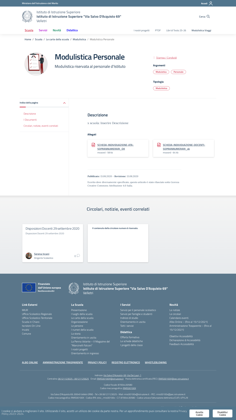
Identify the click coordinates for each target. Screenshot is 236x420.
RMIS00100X (129, 388)
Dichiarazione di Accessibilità (184, 340)
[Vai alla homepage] (27, 16)
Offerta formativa (129, 337)
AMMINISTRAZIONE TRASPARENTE (63, 362)
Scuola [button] (29, 30)
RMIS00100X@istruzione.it (110, 378)
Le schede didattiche (131, 341)
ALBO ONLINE (30, 362)
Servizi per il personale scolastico (138, 310)
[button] (44, 102)
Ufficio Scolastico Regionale (37, 314)
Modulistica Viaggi (201, 30)
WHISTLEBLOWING (156, 362)
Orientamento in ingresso (85, 353)
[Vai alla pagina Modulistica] (79, 39)
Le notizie (174, 310)
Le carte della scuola (82, 318)
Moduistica (161, 71)
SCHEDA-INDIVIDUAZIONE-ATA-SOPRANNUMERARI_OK (115, 147)
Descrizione (30, 114)
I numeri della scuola (82, 330)
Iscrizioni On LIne (31, 326)
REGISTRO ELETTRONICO (126, 362)
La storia (75, 334)
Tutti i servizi (127, 326)
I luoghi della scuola (81, 314)
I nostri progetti (141, 30)
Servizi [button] (43, 30)
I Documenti (30, 120)
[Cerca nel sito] (204, 16)
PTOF (158, 30)
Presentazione (79, 310)
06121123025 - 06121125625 (73, 378)
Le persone (77, 326)
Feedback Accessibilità (181, 344)
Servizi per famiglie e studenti (136, 314)
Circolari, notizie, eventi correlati (41, 126)
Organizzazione (79, 322)
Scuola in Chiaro (30, 322)
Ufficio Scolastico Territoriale (37, 318)
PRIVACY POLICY (97, 362)
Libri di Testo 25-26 (176, 30)
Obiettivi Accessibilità (181, 336)
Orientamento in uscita (83, 337)
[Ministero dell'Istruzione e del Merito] (40, 3)
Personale (178, 71)
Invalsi (25, 330)
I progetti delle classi (131, 345)
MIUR (25, 310)
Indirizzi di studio (129, 318)
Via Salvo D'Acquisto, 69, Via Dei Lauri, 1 (122, 375)
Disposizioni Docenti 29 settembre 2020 (52, 228)
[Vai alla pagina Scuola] (38, 39)
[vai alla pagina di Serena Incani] (41, 254)
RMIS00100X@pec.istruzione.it (173, 378)
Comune (26, 334)
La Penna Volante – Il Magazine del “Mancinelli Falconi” (90, 343)
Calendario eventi (178, 318)
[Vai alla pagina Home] (28, 39)
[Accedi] (207, 3)
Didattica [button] (72, 30)
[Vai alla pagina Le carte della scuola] (57, 39)
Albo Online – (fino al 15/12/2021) (188, 322)
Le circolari (175, 314)
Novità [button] (57, 30)
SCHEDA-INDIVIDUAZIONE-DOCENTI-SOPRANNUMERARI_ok (184, 147)
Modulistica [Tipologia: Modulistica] (161, 88)
